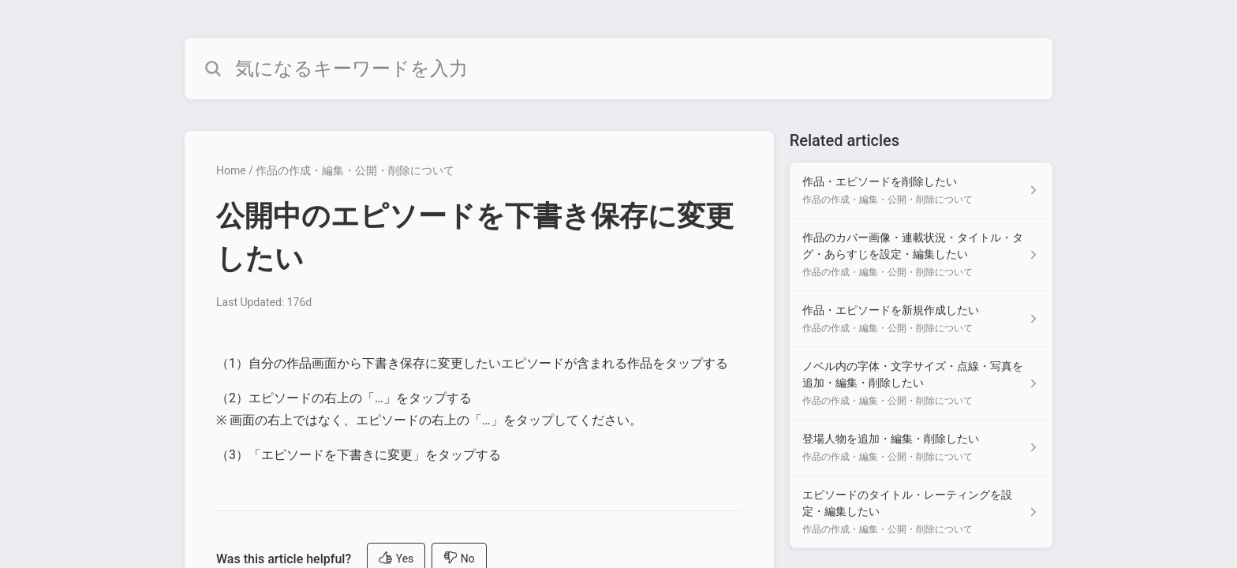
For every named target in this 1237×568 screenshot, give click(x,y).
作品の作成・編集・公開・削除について (355, 170)
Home (231, 170)
